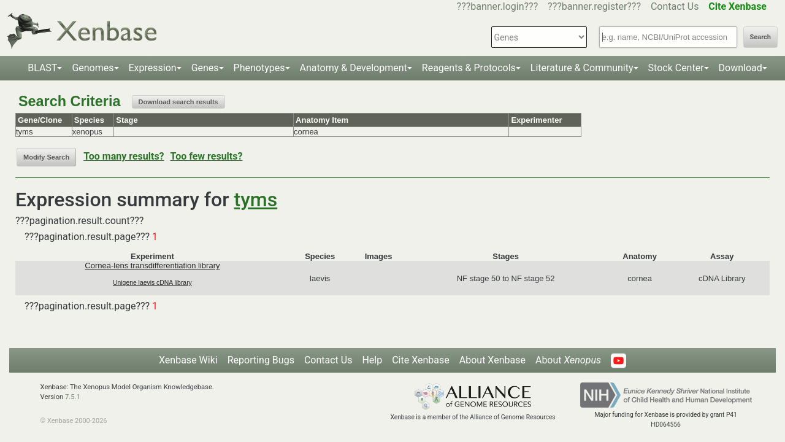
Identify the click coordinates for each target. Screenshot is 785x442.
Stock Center (676, 68)
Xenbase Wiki (188, 360)
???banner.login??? (497, 6)
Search (760, 37)
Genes (205, 68)
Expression (153, 68)
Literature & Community (582, 68)
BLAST (42, 68)
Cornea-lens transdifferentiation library (152, 265)
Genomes (92, 68)
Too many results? (123, 156)
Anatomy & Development (353, 68)
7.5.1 (72, 397)
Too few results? (206, 156)
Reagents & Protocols (469, 68)
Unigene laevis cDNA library (152, 282)
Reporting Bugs (261, 360)
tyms (256, 199)
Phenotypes (259, 68)
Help (372, 360)
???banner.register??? (594, 6)
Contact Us (675, 6)
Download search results (178, 102)
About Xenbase (492, 360)
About (568, 360)
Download (740, 68)
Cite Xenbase (421, 360)
